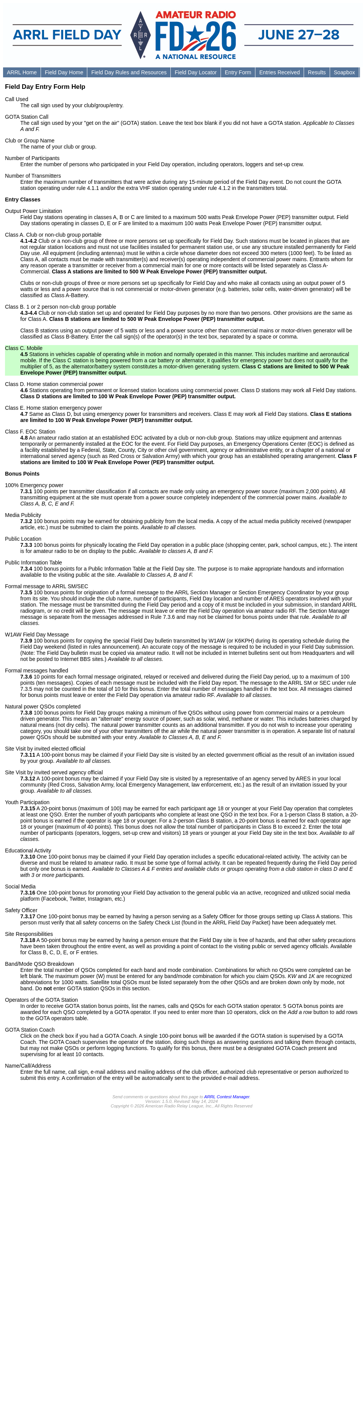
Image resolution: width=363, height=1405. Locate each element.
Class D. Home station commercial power (54, 384)
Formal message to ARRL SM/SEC (46, 586)
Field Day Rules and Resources (129, 72)
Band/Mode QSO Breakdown (39, 964)
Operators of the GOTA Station (41, 1000)
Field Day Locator (196, 72)
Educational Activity (28, 850)
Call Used (16, 99)
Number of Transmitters (33, 176)
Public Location (23, 539)
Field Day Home (64, 72)
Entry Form (238, 72)
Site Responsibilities (29, 934)
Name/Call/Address (28, 1066)
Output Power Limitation (33, 211)
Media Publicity (23, 515)
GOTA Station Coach (30, 1030)
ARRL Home (22, 72)
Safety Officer (21, 910)
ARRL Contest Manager (226, 1096)
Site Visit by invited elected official (45, 749)
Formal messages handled (36, 670)
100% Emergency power (34, 485)
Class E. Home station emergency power (53, 408)
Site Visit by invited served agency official (54, 772)
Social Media (20, 886)
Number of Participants (32, 158)
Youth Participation (27, 802)
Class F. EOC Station (30, 432)
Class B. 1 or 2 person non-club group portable (60, 307)
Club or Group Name (29, 140)
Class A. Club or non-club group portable (53, 235)
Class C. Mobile (24, 348)
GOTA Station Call (26, 117)
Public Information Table (33, 562)
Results (317, 72)
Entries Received (279, 72)
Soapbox (344, 72)
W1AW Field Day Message (37, 634)
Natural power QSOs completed (43, 706)
